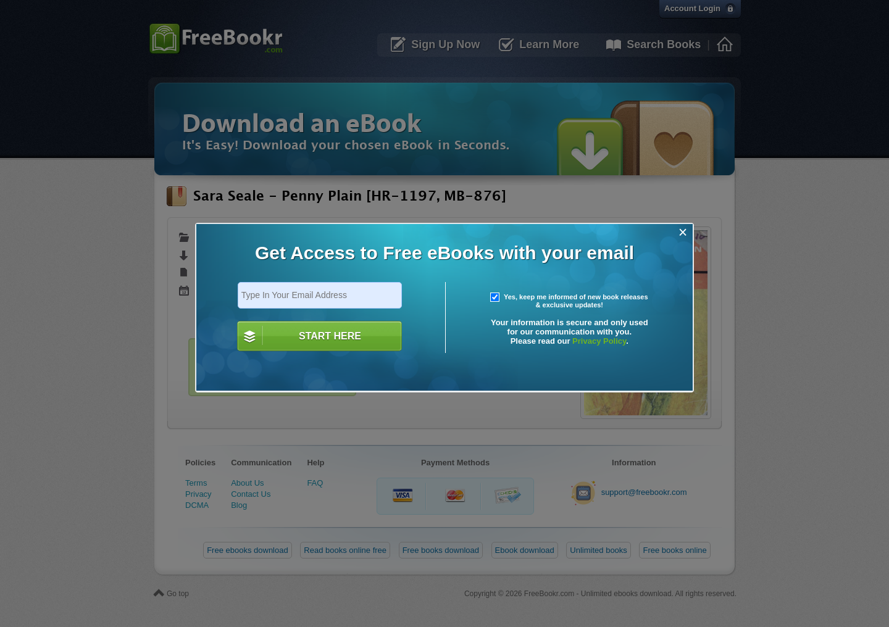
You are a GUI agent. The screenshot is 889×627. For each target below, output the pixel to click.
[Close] (683, 232)
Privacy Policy (599, 341)
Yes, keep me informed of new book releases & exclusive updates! (569, 301)
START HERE (330, 336)
